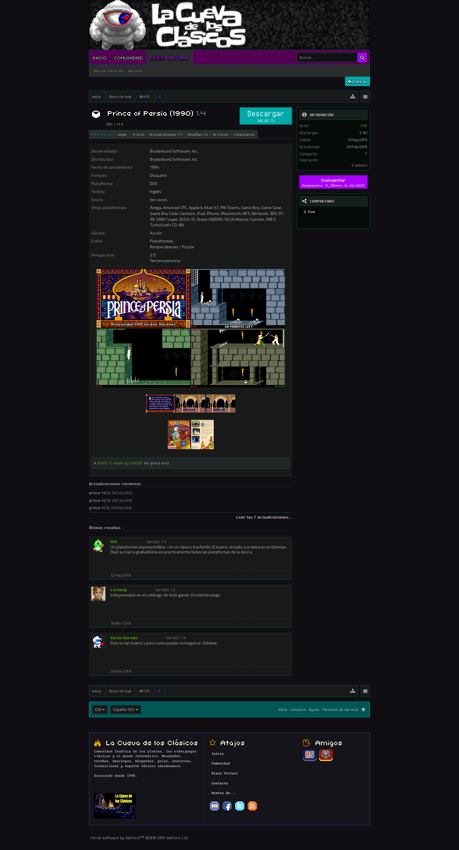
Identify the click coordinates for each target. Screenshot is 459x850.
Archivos (220, 134)
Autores (136, 71)
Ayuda (314, 709)
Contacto (298, 709)
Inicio (100, 57)
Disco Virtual (169, 57)
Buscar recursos (109, 71)
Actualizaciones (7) (166, 134)
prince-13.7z (99, 500)
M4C (114, 541)
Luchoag (118, 589)
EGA (98, 709)
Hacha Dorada (123, 637)
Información (102, 134)
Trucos (138, 134)
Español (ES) (124, 709)
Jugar (122, 134)
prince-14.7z (99, 492)
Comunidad (128, 57)
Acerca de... (224, 793)
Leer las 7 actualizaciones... (264, 517)
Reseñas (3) (198, 134)
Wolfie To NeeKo (110, 463)
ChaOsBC (136, 463)
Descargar (266, 116)
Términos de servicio (340, 709)
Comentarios (244, 134)
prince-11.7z (99, 507)
